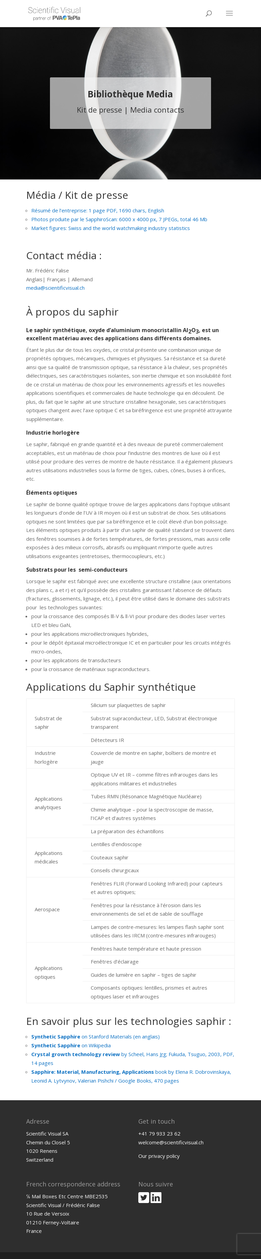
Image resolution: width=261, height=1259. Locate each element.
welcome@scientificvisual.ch (171, 1142)
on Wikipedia (71, 1045)
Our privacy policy (159, 1155)
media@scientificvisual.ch (55, 287)
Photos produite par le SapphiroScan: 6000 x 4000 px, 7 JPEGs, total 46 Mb (119, 219)
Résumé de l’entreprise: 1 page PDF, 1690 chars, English (97, 210)
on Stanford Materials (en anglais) (95, 1036)
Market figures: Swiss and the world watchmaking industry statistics (110, 228)
